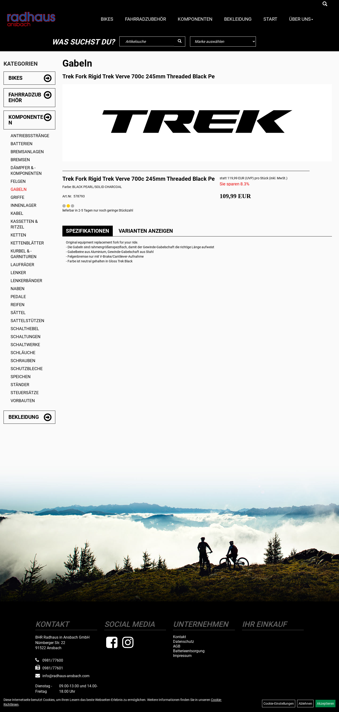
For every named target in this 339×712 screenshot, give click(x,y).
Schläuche (23, 352)
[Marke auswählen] (223, 41)
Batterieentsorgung (189, 651)
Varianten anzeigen (146, 231)
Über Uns (301, 19)
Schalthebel (25, 328)
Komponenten (195, 19)
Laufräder (22, 264)
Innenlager (23, 205)
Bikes (107, 19)
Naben (17, 288)
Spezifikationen (87, 231)
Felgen (18, 181)
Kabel (17, 213)
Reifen (17, 304)
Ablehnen (305, 703)
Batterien (21, 143)
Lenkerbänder (26, 280)
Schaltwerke (25, 344)
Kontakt (179, 637)
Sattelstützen (27, 320)
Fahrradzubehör (145, 19)
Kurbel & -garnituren (23, 253)
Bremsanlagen (27, 151)
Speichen (21, 376)
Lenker (18, 272)
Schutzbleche (27, 368)
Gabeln (19, 189)
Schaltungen (25, 336)
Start (270, 19)
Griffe (17, 197)
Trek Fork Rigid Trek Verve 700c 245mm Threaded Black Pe (138, 76)
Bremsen (20, 159)
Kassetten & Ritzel (24, 224)
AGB (176, 646)
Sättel (18, 312)
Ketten (18, 234)
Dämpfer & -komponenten (26, 170)
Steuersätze (25, 392)
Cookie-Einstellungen (278, 703)
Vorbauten (23, 400)
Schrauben (23, 360)
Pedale (18, 296)
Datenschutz (183, 642)
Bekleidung (238, 19)
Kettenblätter (27, 242)
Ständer (20, 384)
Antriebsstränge (30, 135)
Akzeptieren (325, 703)
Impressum (182, 656)
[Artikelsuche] (325, 4)
